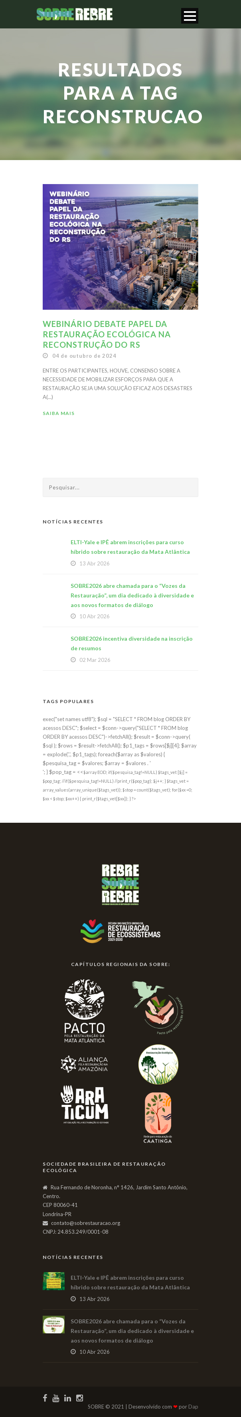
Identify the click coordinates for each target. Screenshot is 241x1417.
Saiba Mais (59, 413)
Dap (193, 1406)
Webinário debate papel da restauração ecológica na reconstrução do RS (107, 334)
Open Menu (189, 16)
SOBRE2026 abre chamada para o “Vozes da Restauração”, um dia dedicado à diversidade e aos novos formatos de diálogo (132, 595)
